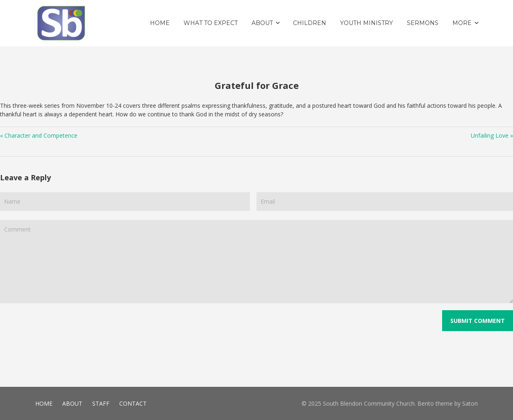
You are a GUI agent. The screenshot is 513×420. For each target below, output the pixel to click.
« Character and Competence (38, 135)
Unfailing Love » (492, 135)
